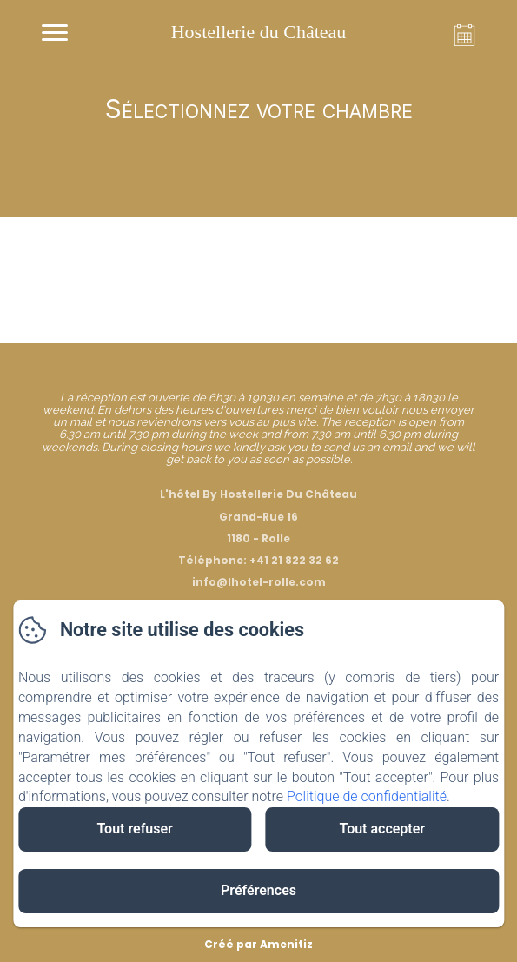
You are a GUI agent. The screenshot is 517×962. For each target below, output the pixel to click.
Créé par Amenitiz (258, 944)
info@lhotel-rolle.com (259, 581)
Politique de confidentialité (367, 796)
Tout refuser (134, 828)
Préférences (258, 890)
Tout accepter (383, 828)
